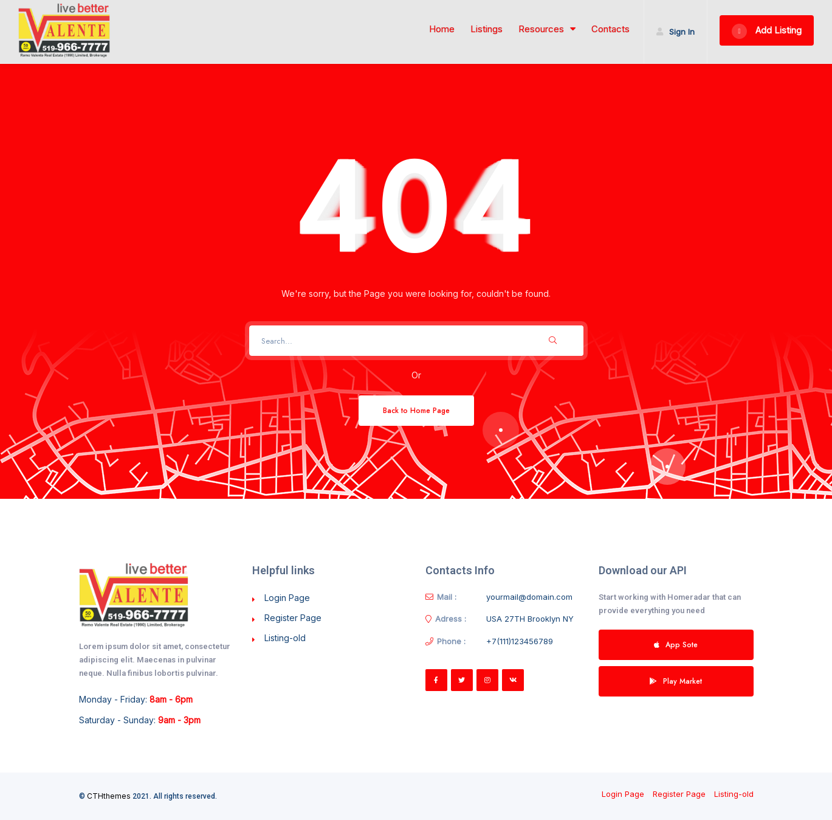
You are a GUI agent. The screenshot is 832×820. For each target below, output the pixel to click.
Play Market (676, 681)
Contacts (610, 29)
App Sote (676, 644)
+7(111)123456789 (519, 641)
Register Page (292, 618)
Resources (547, 29)
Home (442, 29)
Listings (486, 29)
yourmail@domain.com (529, 597)
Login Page (287, 597)
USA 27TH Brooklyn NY (530, 619)
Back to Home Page (416, 410)
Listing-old (285, 638)
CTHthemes (109, 796)
